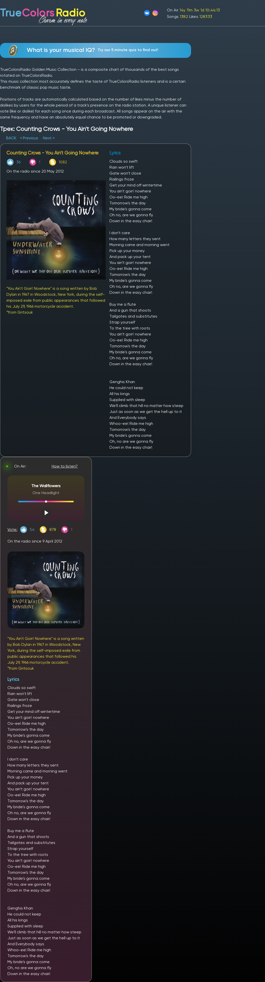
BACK (11, 138)
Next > (49, 138)
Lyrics (13, 679)
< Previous (29, 138)
